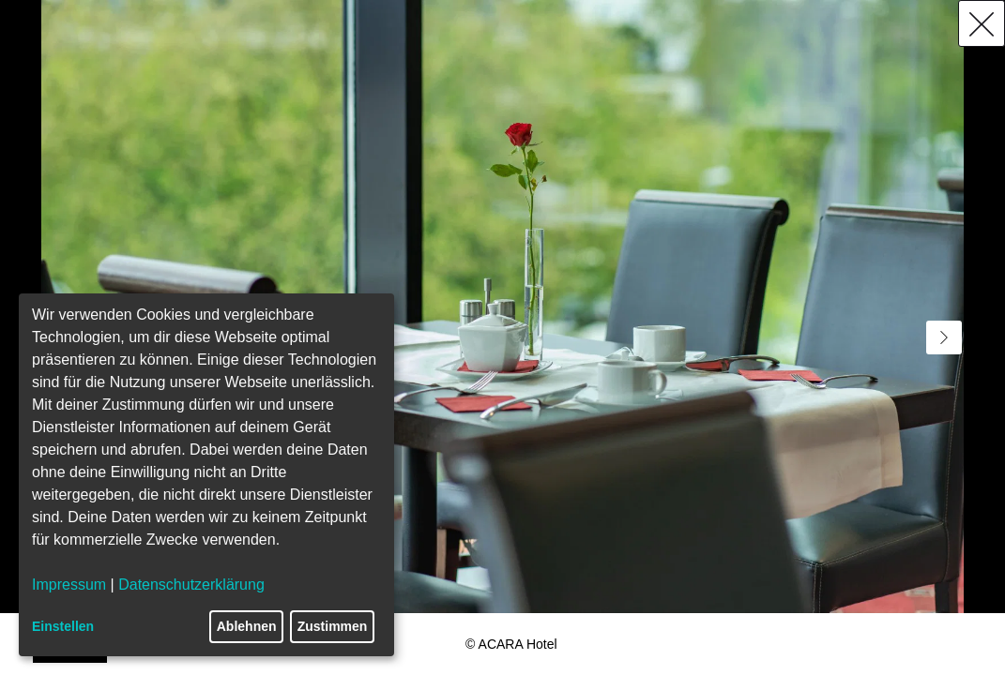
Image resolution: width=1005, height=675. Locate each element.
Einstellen (63, 626)
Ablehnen (247, 626)
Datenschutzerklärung (191, 584)
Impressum (69, 584)
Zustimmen (332, 626)
